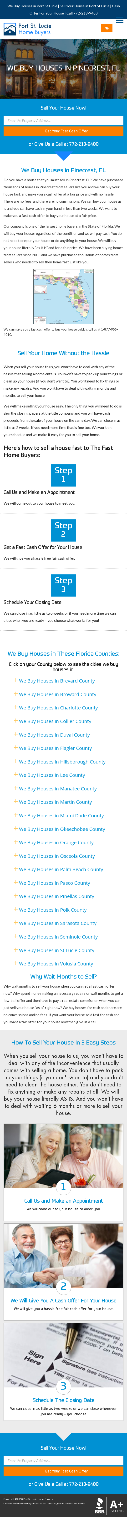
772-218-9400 (85, 13)
